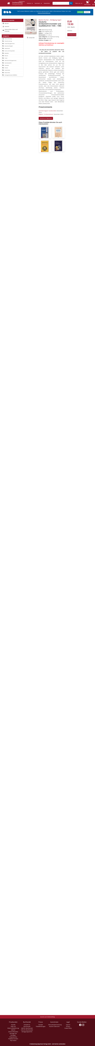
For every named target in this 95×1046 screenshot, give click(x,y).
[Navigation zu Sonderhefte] (12, 70)
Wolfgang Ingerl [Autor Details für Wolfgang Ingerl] (55, 20)
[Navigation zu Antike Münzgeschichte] (12, 43)
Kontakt (13, 1024)
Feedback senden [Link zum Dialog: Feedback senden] (13, 1038)
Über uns (77, 3)
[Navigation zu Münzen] (12, 56)
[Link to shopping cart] (87, 3)
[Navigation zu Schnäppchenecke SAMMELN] (12, 75)
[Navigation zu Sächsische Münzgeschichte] (12, 60)
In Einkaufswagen (71, 34)
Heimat (29, 3)
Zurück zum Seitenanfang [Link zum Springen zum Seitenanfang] (47, 1017)
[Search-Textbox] (61, 3)
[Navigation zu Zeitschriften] (12, 72)
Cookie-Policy (68, 1028)
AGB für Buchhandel (27, 1028)
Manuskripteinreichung (55, 1024)
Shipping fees (13, 1037)
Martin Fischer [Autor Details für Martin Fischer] (44, 20)
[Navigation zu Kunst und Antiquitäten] (12, 51)
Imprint (68, 1024)
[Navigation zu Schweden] (12, 65)
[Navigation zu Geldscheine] (12, 48)
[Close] (80, 12)
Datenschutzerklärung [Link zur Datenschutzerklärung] (44, 13)
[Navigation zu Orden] (12, 58)
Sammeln (37, 3)
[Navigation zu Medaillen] (12, 53)
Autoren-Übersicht (54, 1026)
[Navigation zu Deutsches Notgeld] (12, 46)
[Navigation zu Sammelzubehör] (12, 63)
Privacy (68, 1026)
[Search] (71, 3)
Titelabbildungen (40, 1026)
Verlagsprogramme (27, 1031)
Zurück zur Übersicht (46, 118)
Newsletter (47, 3)
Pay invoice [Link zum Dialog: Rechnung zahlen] (13, 1040)
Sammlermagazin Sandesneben (48, 111)
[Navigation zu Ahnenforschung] (12, 41)
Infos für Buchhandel (27, 1030)
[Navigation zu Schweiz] (12, 68)
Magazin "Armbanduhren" (46, 114)
